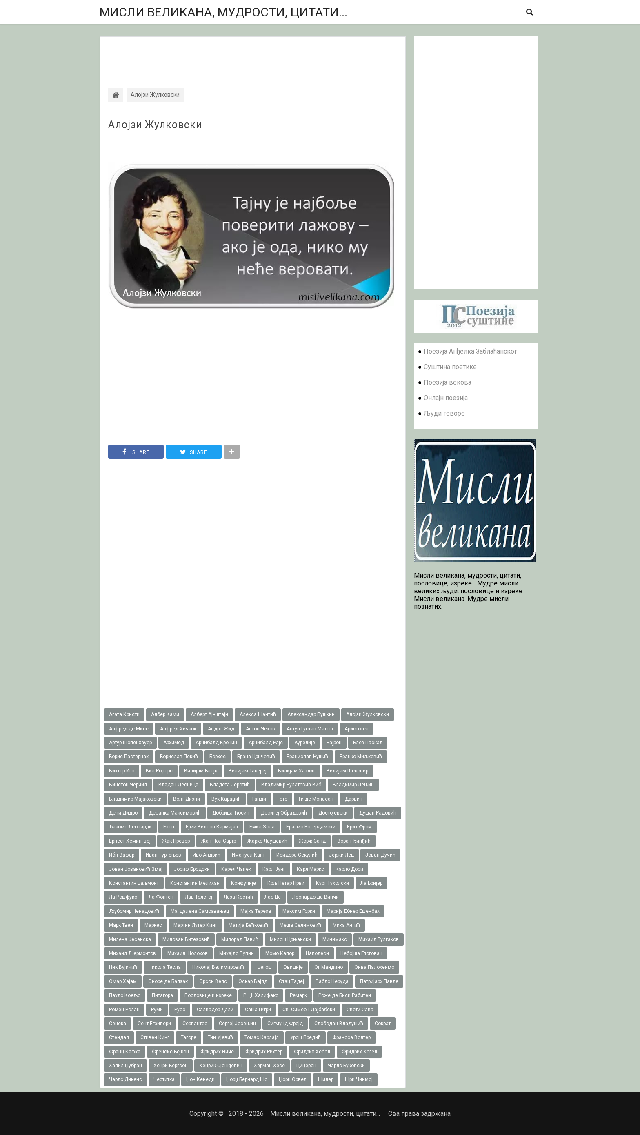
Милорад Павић (239, 939)
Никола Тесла (165, 967)
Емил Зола (262, 827)
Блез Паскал (367, 743)
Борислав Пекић (179, 756)
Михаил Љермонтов (132, 953)
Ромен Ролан (124, 1010)
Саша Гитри (258, 1010)
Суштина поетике (450, 367)
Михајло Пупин (236, 953)
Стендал (119, 1037)
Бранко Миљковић (361, 756)
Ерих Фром (359, 827)
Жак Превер (176, 841)
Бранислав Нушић (307, 756)
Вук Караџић (226, 799)
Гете (282, 799)
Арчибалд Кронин (216, 743)
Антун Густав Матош (310, 729)
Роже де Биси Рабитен (344, 995)
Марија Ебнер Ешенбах (353, 911)
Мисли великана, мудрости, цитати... (223, 12)
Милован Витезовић (186, 939)
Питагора (162, 995)
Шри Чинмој (359, 1079)
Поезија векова (447, 382)
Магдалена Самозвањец (200, 911)
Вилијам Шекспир (347, 771)
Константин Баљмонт (134, 883)
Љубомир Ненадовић (134, 911)
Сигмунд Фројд (285, 1023)
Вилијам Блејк (200, 771)
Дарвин (353, 799)
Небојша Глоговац (361, 953)
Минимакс (334, 939)
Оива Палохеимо (374, 967)
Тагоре (188, 1037)
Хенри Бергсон (170, 1065)
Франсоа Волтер (351, 1037)
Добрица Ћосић (230, 813)
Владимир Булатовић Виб (291, 785)
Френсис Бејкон (170, 1052)
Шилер (325, 1079)
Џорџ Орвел (293, 1079)
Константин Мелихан (195, 883)
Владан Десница (178, 785)
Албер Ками (165, 714)
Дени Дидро (123, 813)
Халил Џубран (125, 1065)
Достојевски (333, 813)
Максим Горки (298, 911)
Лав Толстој (198, 897)
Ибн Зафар (121, 855)
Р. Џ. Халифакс (260, 995)
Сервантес (194, 1023)
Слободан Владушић (338, 1023)
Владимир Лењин (353, 785)
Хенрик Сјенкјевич (220, 1065)
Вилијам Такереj (248, 771)
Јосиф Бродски (192, 869)
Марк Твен (121, 925)
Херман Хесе (269, 1065)
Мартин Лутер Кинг (195, 925)
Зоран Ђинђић (354, 841)
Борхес (217, 756)
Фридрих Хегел (359, 1052)
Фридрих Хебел (312, 1052)
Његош (264, 967)
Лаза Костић (238, 897)
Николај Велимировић (218, 967)
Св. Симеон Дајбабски (308, 1010)
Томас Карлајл (261, 1037)
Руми (157, 1010)
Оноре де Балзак (168, 981)
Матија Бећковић (248, 925)
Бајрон (334, 743)
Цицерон (306, 1065)
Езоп (168, 827)
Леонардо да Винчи (315, 897)
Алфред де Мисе (129, 729)
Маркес (153, 925)
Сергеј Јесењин (237, 1023)
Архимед (173, 743)
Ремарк (298, 995)
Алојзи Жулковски (155, 124)
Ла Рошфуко (123, 897)
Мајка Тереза (255, 911)
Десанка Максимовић (175, 813)
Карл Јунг (273, 869)
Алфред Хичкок (178, 729)
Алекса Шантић (258, 714)
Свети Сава (360, 1010)
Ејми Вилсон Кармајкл (212, 827)
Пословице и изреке (208, 995)
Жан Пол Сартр (218, 841)
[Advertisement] (252, 55)
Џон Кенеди (200, 1079)
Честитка (164, 1079)
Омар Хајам (123, 981)
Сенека (117, 1023)
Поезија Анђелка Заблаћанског (470, 351)
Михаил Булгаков (378, 939)
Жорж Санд (312, 841)
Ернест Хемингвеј (130, 841)
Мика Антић (346, 925)
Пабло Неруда (332, 981)
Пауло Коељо (124, 995)
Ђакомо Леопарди (130, 827)
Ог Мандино (328, 967)
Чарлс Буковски (346, 1065)
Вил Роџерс (159, 771)
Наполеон (317, 953)
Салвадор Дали (215, 1010)
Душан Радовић (377, 813)
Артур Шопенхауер (130, 743)
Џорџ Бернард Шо (246, 1079)
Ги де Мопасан (316, 799)
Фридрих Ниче (217, 1052)
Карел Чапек (236, 869)
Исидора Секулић (297, 855)
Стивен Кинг (154, 1037)
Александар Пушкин (311, 714)
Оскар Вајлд (252, 981)
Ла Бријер (371, 883)
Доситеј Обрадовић (284, 813)
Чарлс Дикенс (125, 1079)
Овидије (293, 967)
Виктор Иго (121, 771)
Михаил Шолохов (187, 953)
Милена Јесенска (130, 939)
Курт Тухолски (332, 883)
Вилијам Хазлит (296, 771)
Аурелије (304, 743)
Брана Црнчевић (256, 756)
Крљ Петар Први (285, 883)
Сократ (383, 1023)
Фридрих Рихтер (263, 1052)
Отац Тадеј (291, 981)
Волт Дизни (186, 799)
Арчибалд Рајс (266, 743)
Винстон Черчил (128, 785)
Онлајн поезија (446, 398)
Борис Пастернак (129, 756)
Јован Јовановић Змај (135, 869)
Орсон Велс (213, 981)
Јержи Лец (341, 855)
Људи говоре (444, 413)
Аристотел (356, 729)
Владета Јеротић (230, 785)
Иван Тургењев (163, 855)
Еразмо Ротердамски (311, 827)
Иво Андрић (206, 855)
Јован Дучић (380, 855)
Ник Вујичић (123, 967)
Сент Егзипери (154, 1023)
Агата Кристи (124, 714)
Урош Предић (305, 1037)
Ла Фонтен (161, 897)
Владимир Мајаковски (135, 799)
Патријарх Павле (379, 981)
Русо (179, 1010)
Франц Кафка (124, 1052)
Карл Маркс (310, 869)
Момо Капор (279, 953)
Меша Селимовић (300, 925)
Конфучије (243, 883)
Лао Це (272, 897)
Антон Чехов (260, 729)
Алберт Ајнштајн (209, 714)
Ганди (259, 799)
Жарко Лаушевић (267, 841)
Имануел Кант (248, 855)
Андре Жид (221, 729)
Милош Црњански (290, 939)
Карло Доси (349, 869)
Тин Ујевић (220, 1037)
